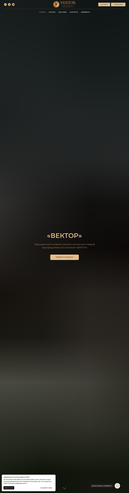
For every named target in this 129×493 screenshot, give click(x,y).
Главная (42, 12)
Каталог (52, 12)
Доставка (63, 12)
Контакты (74, 12)
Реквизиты (85, 12)
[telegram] (9, 4)
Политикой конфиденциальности (17, 483)
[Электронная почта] (13, 4)
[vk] (5, 4)
